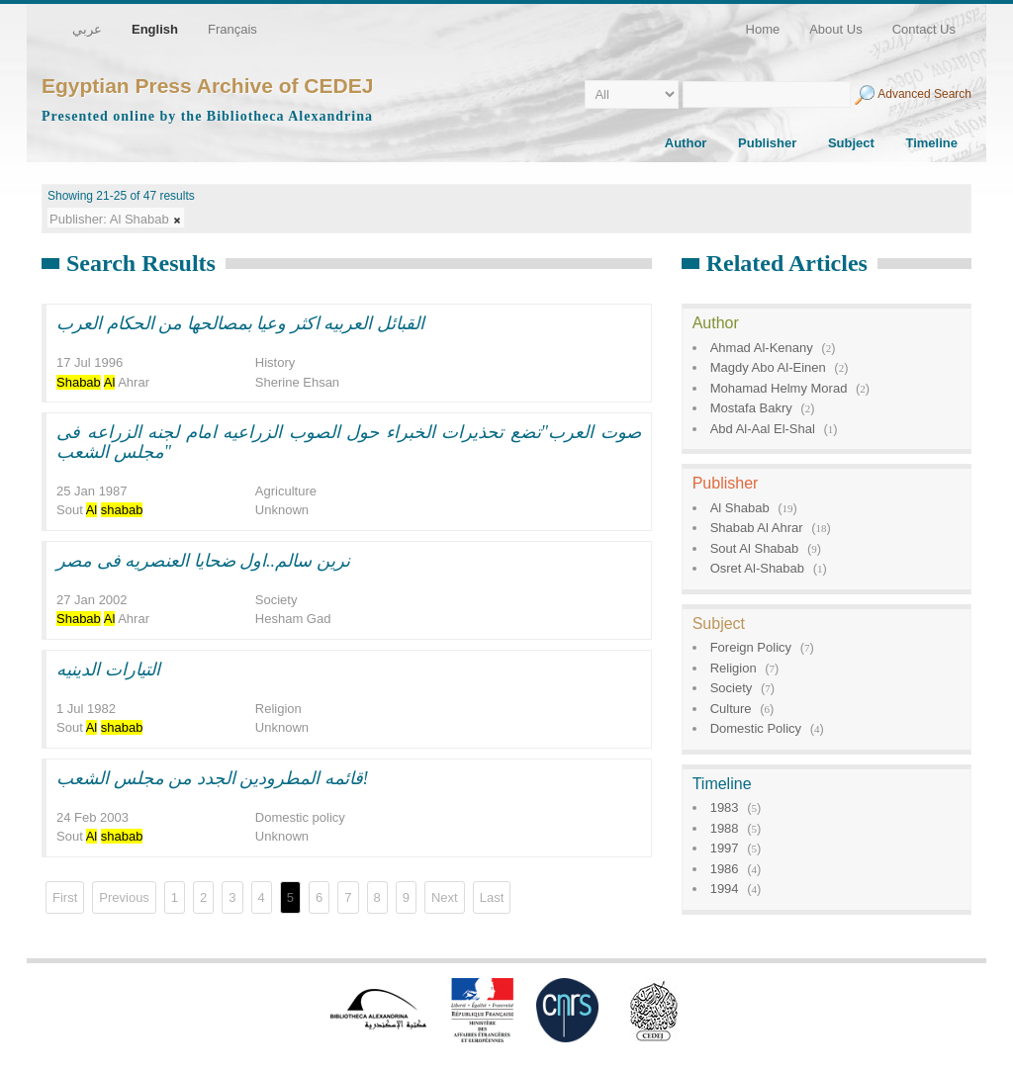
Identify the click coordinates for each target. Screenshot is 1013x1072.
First (64, 897)
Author (686, 142)
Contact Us (924, 29)
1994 (724, 888)
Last (492, 897)
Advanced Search (924, 94)
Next (444, 897)
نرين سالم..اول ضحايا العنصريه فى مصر (203, 561)
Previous (124, 897)
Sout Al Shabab (754, 548)
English (155, 29)
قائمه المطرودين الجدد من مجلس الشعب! (212, 778)
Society (731, 687)
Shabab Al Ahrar (756, 527)
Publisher (767, 142)
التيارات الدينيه (108, 669)
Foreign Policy (750, 647)
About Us (835, 29)
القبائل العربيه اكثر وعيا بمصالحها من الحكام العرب (240, 323)
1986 (724, 868)
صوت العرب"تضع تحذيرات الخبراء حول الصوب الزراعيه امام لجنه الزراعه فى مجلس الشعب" (348, 442)
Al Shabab (740, 507)
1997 (724, 848)
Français (232, 29)
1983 (724, 807)
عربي (87, 29)
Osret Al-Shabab (757, 568)
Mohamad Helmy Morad (779, 388)
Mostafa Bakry (751, 408)
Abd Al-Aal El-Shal (762, 428)
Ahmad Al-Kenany (761, 347)
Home (763, 29)
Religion (733, 668)
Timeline (931, 142)
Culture (731, 708)
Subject (851, 142)
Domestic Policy (755, 728)
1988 (724, 828)
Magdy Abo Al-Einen (768, 367)
